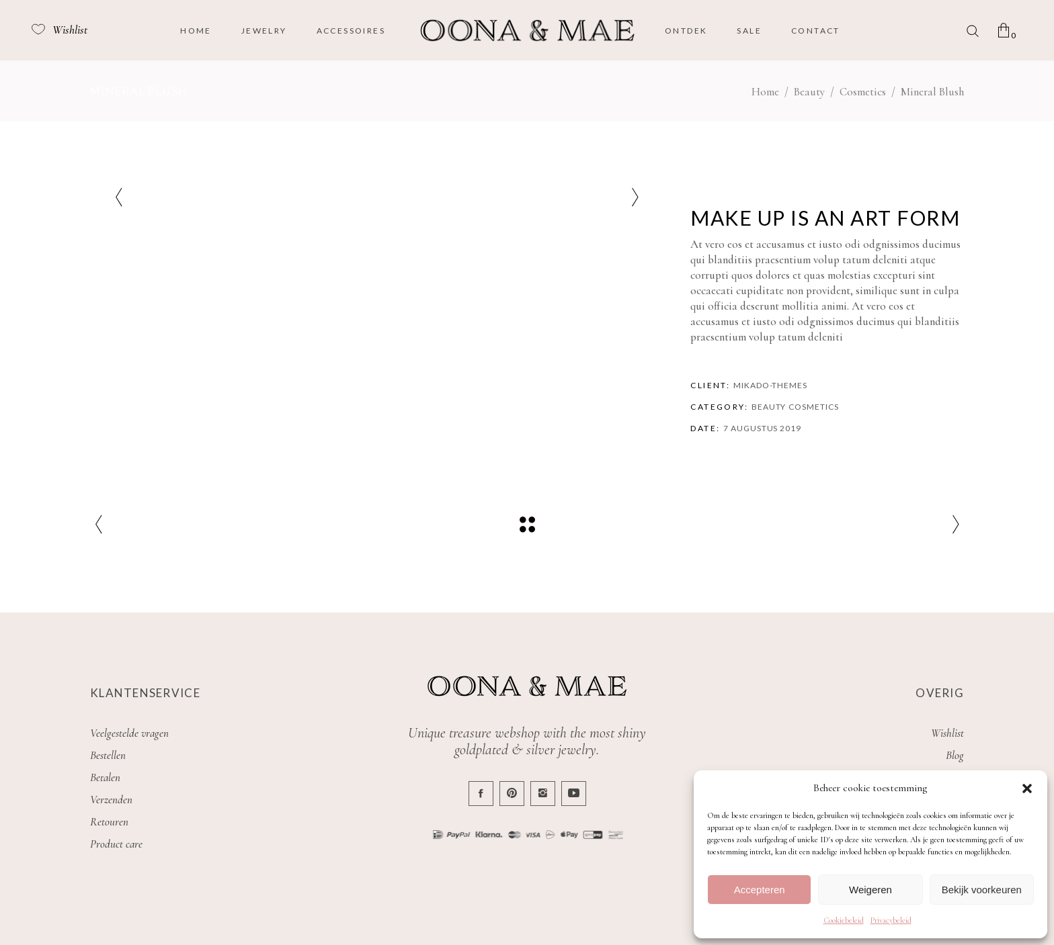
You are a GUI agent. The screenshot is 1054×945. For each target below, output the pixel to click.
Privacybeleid (890, 920)
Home (765, 92)
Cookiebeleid (843, 920)
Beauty (809, 92)
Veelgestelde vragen (129, 733)
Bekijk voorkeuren (982, 889)
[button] (1027, 788)
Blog (955, 755)
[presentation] (118, 197)
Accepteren (759, 889)
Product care (116, 844)
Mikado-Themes (770, 385)
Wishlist (947, 733)
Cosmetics (863, 92)
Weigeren (870, 889)
